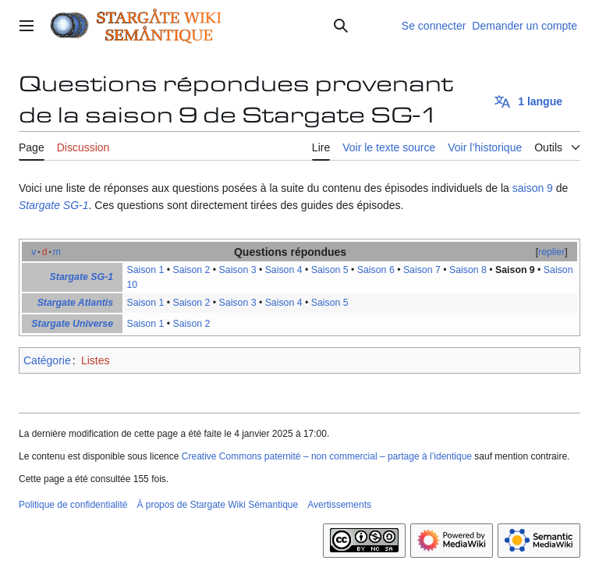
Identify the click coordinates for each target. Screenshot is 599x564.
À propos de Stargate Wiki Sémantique (217, 504)
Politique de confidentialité (73, 504)
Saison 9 (515, 269)
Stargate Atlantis (75, 302)
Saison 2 (192, 269)
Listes (95, 360)
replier (551, 252)
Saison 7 (422, 269)
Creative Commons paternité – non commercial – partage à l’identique (327, 456)
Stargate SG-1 (54, 205)
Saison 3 (238, 269)
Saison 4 (284, 269)
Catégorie (47, 360)
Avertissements (339, 504)
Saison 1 (145, 269)
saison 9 (532, 188)
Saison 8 (468, 269)
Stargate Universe (72, 323)
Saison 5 (330, 269)
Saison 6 (376, 269)
